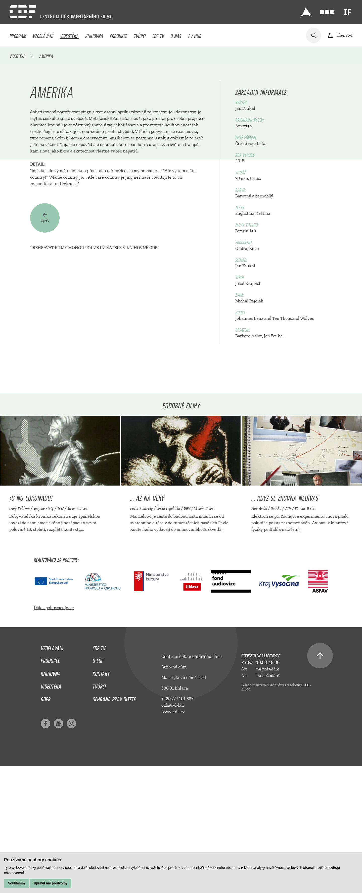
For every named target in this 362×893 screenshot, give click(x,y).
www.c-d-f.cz (173, 837)
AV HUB (194, 35)
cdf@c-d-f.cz (172, 830)
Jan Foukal (245, 234)
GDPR (46, 823)
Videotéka (69, 35)
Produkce (118, 35)
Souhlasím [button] (16, 883)
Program (18, 35)
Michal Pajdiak (249, 426)
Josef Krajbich (248, 409)
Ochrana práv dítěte (114, 823)
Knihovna (94, 35)
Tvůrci (140, 35)
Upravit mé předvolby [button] (50, 883)
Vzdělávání (43, 35)
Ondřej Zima (247, 374)
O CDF (98, 785)
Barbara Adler (248, 461)
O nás (175, 35)
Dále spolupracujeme (54, 733)
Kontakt (101, 798)
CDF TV (158, 35)
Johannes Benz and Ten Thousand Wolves (274, 444)
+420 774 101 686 (177, 824)
